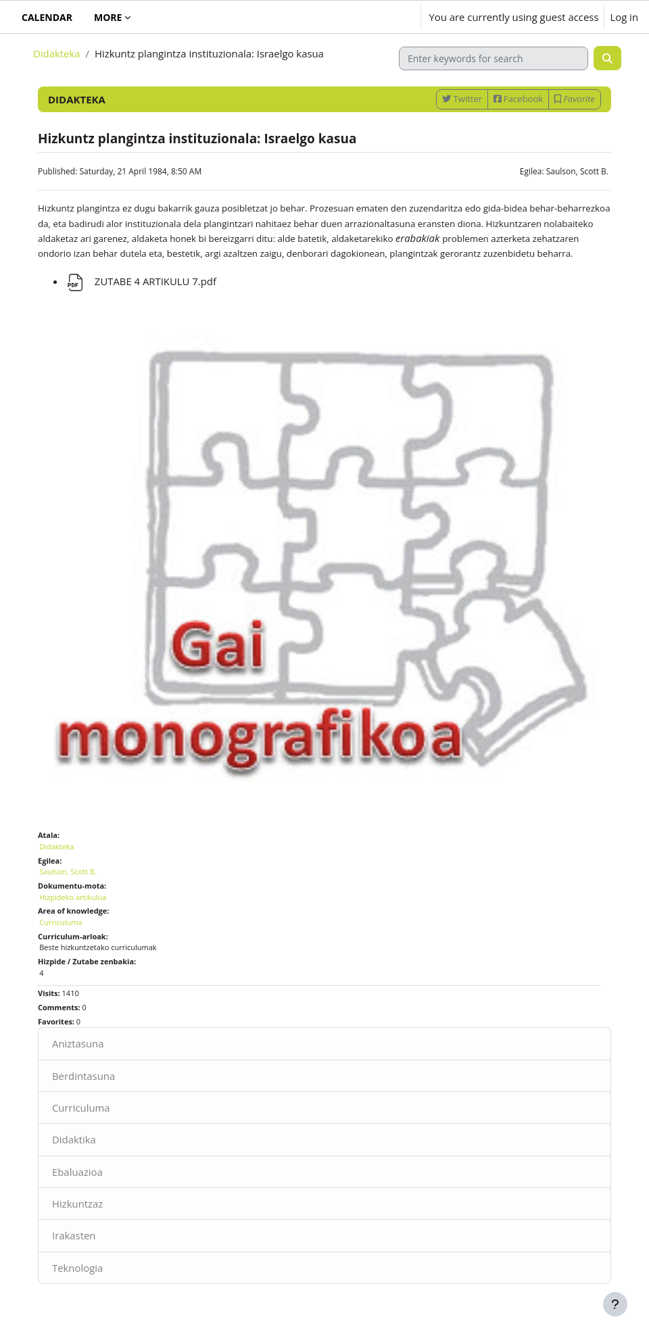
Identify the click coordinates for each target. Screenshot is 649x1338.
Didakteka (56, 53)
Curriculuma (81, 1107)
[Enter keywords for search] (493, 58)
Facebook (518, 99)
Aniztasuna (77, 1043)
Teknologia (77, 1267)
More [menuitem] (108, 17)
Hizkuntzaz (77, 1203)
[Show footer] (615, 1304)
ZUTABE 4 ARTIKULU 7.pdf (140, 281)
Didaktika (74, 1139)
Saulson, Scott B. (577, 171)
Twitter (462, 99)
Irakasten (73, 1235)
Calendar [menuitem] (47, 17)
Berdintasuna (83, 1076)
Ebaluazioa (77, 1172)
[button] (370, 17)
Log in (624, 17)
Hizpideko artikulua (72, 897)
